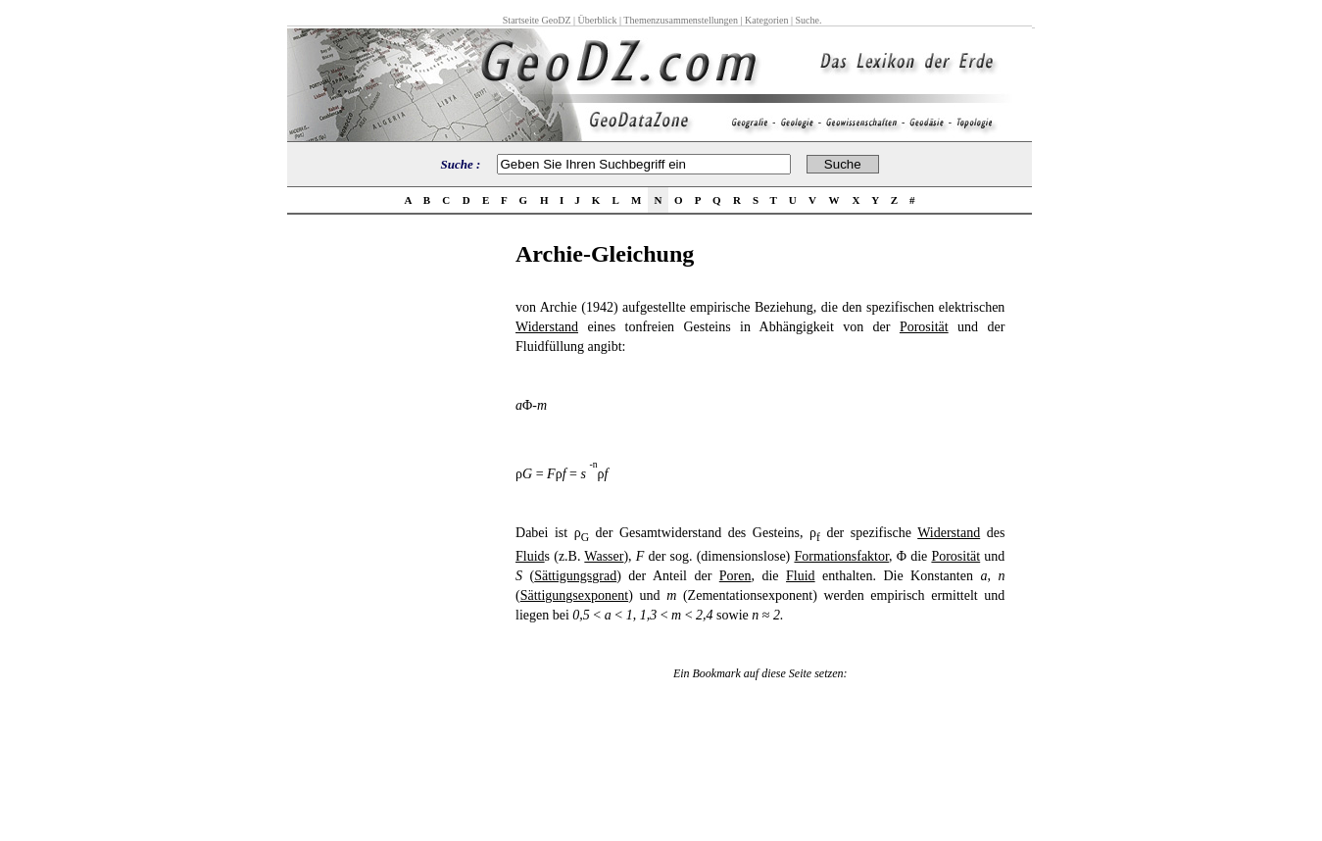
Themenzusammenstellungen (680, 20)
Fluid (530, 556)
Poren (735, 576)
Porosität (924, 327)
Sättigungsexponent (574, 595)
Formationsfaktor (841, 556)
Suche (806, 20)
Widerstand (546, 327)
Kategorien (766, 20)
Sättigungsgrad (575, 576)
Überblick (597, 20)
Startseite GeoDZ (537, 20)
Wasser (603, 556)
